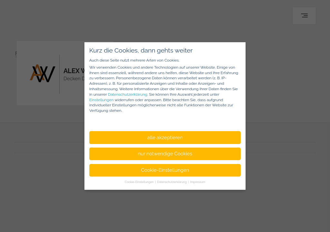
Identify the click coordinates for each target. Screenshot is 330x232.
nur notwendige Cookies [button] (165, 154)
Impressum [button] (197, 182)
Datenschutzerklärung (127, 94)
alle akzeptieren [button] (165, 137)
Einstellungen (101, 100)
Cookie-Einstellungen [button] (165, 170)
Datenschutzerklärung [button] (172, 182)
